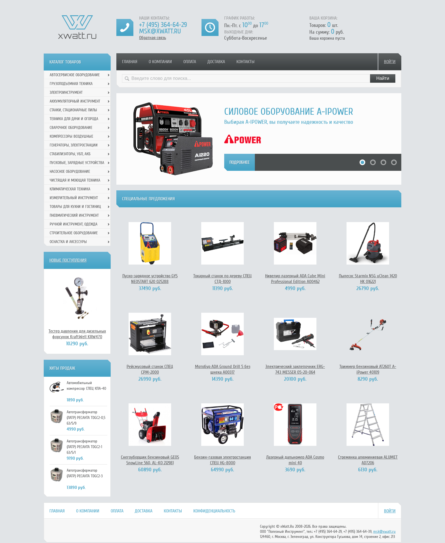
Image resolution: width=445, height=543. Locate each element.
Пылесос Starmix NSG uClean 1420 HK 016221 (368, 278)
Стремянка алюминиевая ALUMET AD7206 (368, 460)
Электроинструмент (66, 92)
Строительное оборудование (74, 233)
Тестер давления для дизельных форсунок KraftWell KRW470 (77, 334)
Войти (390, 62)
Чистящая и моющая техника (75, 180)
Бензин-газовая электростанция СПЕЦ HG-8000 (222, 460)
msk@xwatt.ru (160, 31)
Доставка (216, 62)
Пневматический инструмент (74, 215)
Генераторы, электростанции (74, 145)
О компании (160, 62)
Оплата (189, 62)
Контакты (245, 62)
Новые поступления (68, 260)
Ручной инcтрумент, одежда (73, 224)
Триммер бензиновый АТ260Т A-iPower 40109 (367, 369)
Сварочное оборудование (71, 127)
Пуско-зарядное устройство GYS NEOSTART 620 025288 (150, 278)
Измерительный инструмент (74, 197)
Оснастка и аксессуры (68, 241)
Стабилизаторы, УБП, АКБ (70, 154)
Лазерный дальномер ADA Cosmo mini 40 (295, 460)
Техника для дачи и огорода (74, 118)
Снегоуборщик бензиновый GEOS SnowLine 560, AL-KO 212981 (150, 460)
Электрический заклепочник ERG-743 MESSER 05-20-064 (295, 369)
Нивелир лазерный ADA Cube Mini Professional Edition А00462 (295, 278)
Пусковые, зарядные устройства (77, 162)
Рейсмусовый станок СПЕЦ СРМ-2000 (150, 369)
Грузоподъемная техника (71, 83)
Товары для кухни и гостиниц (75, 206)
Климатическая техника (70, 189)
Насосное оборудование (70, 171)
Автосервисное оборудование (75, 75)
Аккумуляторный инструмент (75, 101)
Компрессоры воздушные (71, 136)
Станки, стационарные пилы (73, 110)
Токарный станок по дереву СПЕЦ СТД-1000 (222, 278)
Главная (129, 62)
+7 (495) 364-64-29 (163, 25)
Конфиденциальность (214, 511)
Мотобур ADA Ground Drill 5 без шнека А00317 (222, 369)
